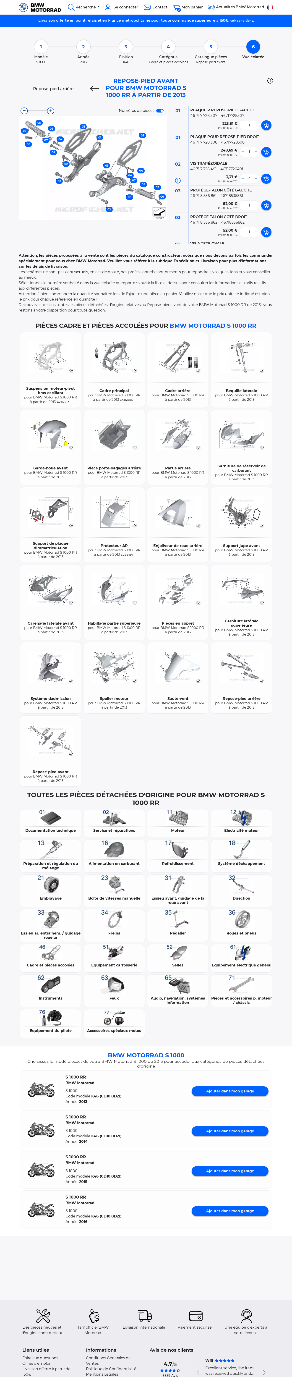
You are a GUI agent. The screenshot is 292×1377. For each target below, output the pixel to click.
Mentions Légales (102, 1374)
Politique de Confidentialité (111, 1369)
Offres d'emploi (36, 1363)
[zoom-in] (50, 110)
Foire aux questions (40, 1358)
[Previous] (94, 89)
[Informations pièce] (178, 181)
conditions (245, 20)
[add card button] (266, 125)
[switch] (160, 111)
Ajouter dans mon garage (230, 1091)
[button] (270, 81)
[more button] (256, 125)
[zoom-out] (24, 110)
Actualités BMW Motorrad (236, 7)
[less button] (242, 125)
